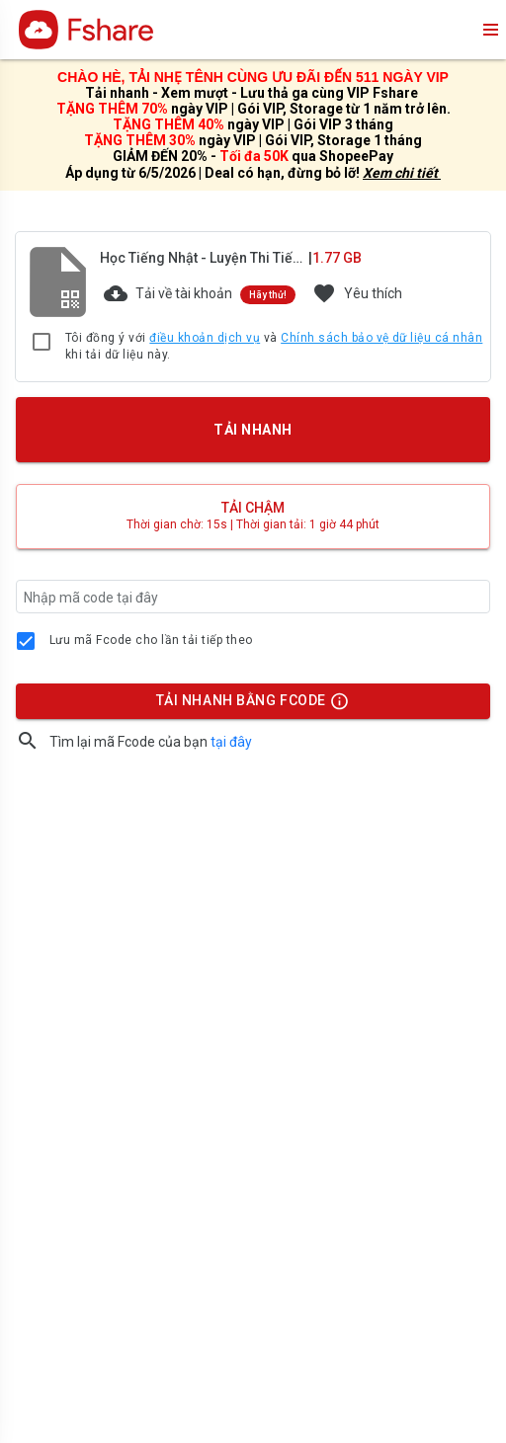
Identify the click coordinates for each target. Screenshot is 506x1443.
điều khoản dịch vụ (204, 338)
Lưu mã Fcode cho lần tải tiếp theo (151, 640)
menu (489, 29)
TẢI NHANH (253, 430)
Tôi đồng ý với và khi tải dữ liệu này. (273, 346)
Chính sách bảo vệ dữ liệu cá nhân (381, 338)
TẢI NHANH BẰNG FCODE (244, 705)
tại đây (231, 742)
